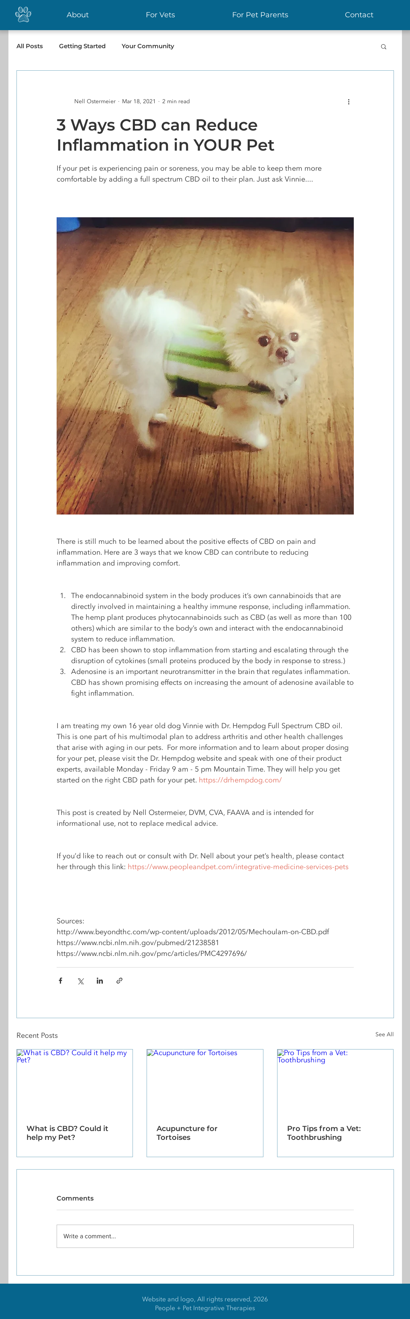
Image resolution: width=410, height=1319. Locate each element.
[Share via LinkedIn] (100, 980)
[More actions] (349, 101)
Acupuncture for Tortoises (187, 1133)
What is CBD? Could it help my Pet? (67, 1133)
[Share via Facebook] (60, 980)
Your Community (148, 46)
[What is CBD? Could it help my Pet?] (75, 1082)
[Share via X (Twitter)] (80, 980)
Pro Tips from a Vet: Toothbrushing (324, 1133)
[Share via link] (119, 980)
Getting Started (82, 46)
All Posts (29, 46)
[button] (384, 46)
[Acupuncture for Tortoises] (205, 1082)
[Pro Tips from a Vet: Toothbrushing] (335, 1082)
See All (384, 1034)
